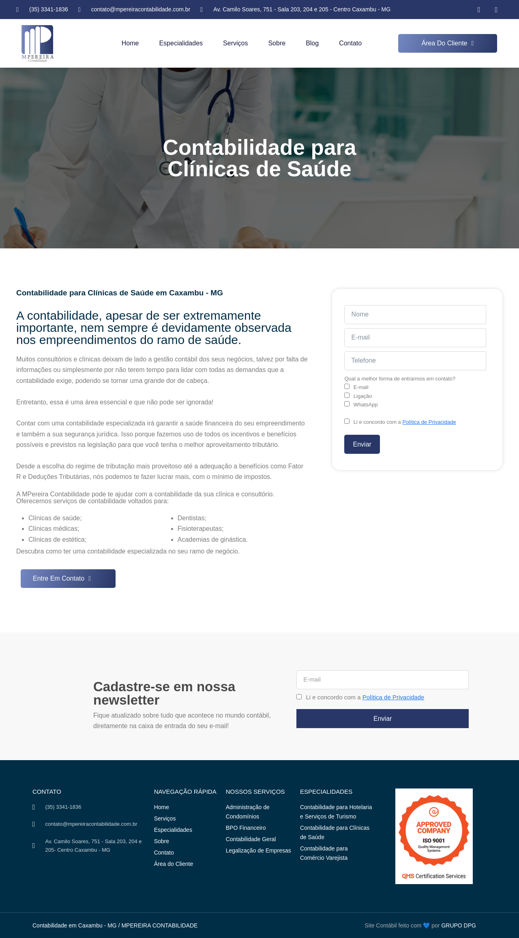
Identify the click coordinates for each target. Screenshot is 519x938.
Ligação (363, 396)
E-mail (361, 387)
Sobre (276, 43)
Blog (312, 43)
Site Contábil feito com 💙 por (402, 925)
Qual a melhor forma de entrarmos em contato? (399, 379)
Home (130, 43)
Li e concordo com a (405, 422)
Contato (350, 43)
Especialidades (181, 43)
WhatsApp (366, 405)
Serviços (235, 43)
